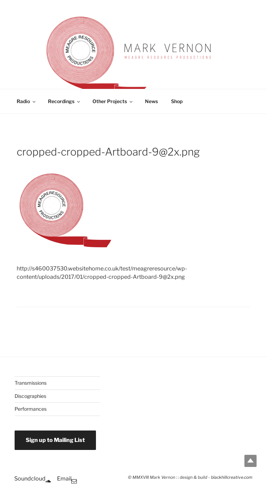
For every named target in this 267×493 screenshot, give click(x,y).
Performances (31, 409)
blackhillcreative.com (231, 477)
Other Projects (113, 101)
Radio (27, 101)
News (151, 101)
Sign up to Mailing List (55, 440)
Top (250, 461)
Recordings (64, 101)
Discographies (30, 396)
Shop (177, 101)
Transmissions (31, 383)
